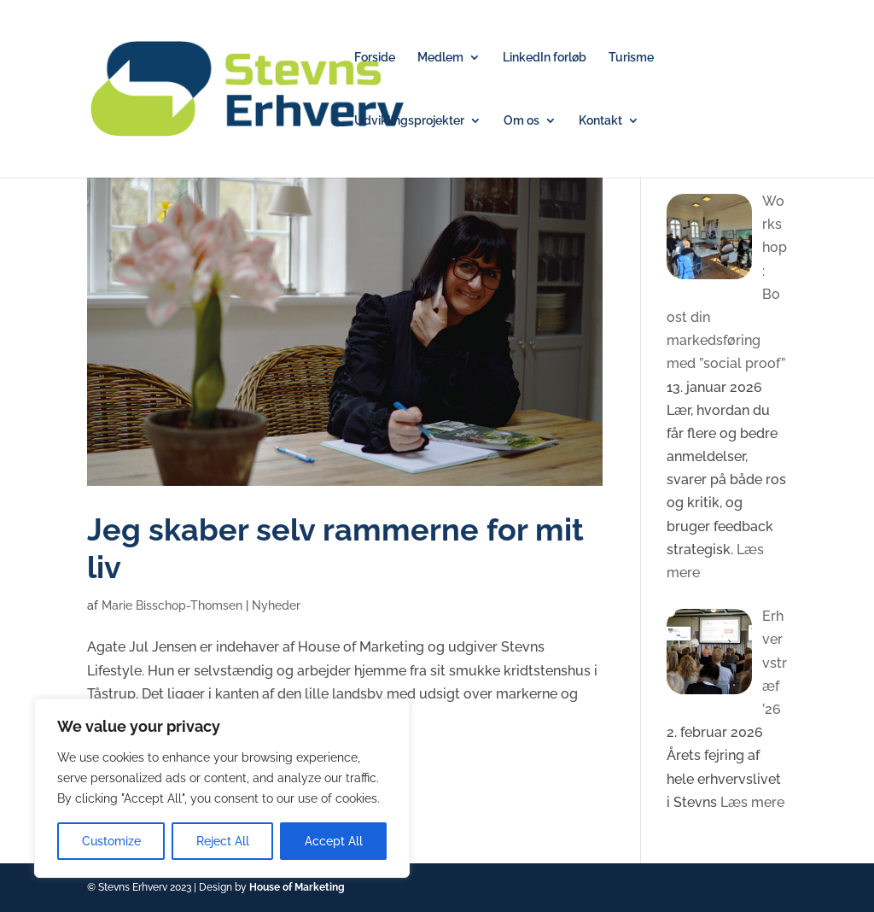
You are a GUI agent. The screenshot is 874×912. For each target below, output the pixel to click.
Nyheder (276, 605)
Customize (111, 841)
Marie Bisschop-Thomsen (172, 605)
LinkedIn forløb (544, 57)
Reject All (222, 841)
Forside (374, 57)
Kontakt (600, 120)
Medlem (440, 57)
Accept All (334, 841)
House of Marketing (297, 887)
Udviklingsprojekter (409, 120)
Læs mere (750, 802)
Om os (521, 120)
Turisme (631, 57)
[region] (222, 788)
